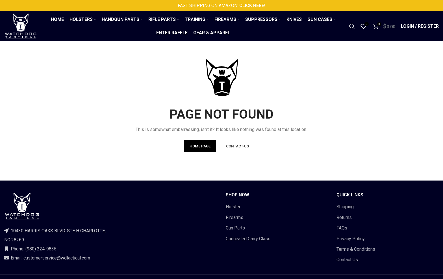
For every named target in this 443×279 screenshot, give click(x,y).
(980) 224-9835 (41, 249)
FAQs (341, 228)
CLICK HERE (251, 5)
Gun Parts (235, 228)
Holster (233, 206)
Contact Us (347, 259)
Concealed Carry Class (248, 238)
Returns (344, 217)
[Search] (352, 26)
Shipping (345, 206)
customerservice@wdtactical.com (56, 258)
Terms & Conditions (355, 249)
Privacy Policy (350, 238)
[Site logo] (20, 26)
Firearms (234, 217)
